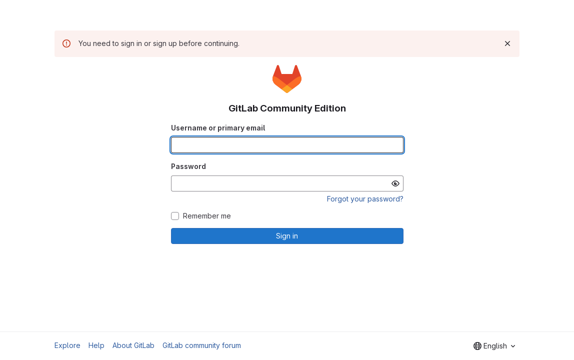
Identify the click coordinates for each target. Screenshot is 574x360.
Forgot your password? (365, 198)
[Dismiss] (508, 44)
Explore (67, 345)
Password (188, 166)
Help (96, 345)
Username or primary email (218, 128)
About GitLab (133, 345)
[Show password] (396, 184)
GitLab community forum (201, 345)
